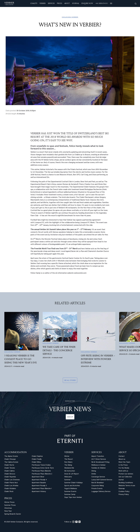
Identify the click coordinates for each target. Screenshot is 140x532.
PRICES (8, 498)
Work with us (123, 471)
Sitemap (122, 488)
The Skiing (68, 465)
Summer (67, 480)
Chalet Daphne (37, 456)
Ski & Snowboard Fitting (100, 462)
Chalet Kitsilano (10, 488)
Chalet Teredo (9, 468)
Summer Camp (69, 494)
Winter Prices (9, 502)
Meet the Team (124, 462)
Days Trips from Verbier (73, 497)
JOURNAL (75, 3)
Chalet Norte (9, 465)
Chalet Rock (8, 491)
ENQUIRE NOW (87, 3)
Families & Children (98, 468)
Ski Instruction (69, 471)
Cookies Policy (124, 491)
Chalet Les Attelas (11, 486)
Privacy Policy (124, 494)
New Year (8, 511)
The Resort (68, 459)
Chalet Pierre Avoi (11, 483)
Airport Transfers (97, 456)
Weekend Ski (69, 468)
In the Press (123, 465)
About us (122, 459)
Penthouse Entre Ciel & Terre (43, 468)
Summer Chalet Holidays (73, 483)
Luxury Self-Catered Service (101, 480)
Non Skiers (68, 462)
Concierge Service (98, 477)
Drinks (93, 474)
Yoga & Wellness (70, 488)
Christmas (8, 508)
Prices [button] (59, 3)
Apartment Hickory (39, 491)
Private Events (96, 488)
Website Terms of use (127, 486)
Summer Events (70, 491)
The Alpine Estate (11, 456)
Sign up (70, 417)
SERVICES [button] (51, 3)
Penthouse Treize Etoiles (41, 465)
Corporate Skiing (97, 486)
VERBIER (69, 452)
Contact (122, 456)
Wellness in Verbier (98, 465)
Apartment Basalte (39, 483)
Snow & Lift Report (71, 474)
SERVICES (96, 452)
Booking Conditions (126, 483)
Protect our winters (126, 474)
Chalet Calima (9, 471)
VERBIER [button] (42, 3)
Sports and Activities (72, 486)
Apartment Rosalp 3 (39, 486)
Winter (66, 456)
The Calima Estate (11, 462)
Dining (93, 471)
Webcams (68, 477)
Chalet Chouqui (10, 459)
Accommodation (15, 452)
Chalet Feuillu (37, 459)
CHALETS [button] (33, 3)
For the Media (124, 468)
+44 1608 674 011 (101, 3)
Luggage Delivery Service (100, 491)
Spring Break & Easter (12, 514)
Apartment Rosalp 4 (39, 480)
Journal (121, 480)
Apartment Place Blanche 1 (42, 488)
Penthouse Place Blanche (41, 471)
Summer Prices (10, 505)
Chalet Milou (36, 462)
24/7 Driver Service (98, 459)
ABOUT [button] (67, 3)
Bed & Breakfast (97, 483)
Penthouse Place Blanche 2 (42, 474)
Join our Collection (125, 477)
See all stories (70, 380)
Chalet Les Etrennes (12, 480)
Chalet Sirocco (9, 474)
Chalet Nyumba (10, 477)
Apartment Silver (38, 477)
